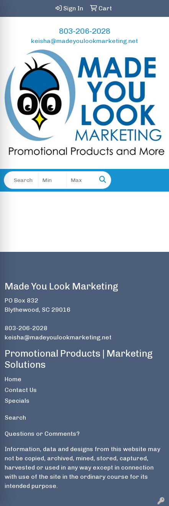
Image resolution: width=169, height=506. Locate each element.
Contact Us (21, 390)
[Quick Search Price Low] (52, 180)
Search (15, 417)
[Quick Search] (21, 180)
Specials (17, 400)
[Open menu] (153, 180)
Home (13, 379)
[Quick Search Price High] (80, 180)
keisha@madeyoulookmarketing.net (84, 41)
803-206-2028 (84, 31)
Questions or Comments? (42, 433)
